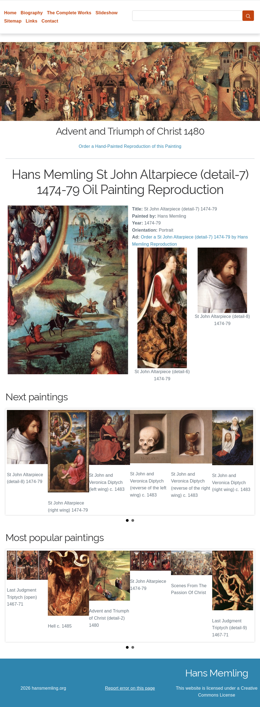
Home (10, 12)
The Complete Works (69, 12)
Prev (14, 461)
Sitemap (12, 21)
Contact (50, 21)
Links (31, 21)
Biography (32, 12)
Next (246, 461)
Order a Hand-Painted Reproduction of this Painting (130, 146)
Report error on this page (130, 688)
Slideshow (106, 12)
